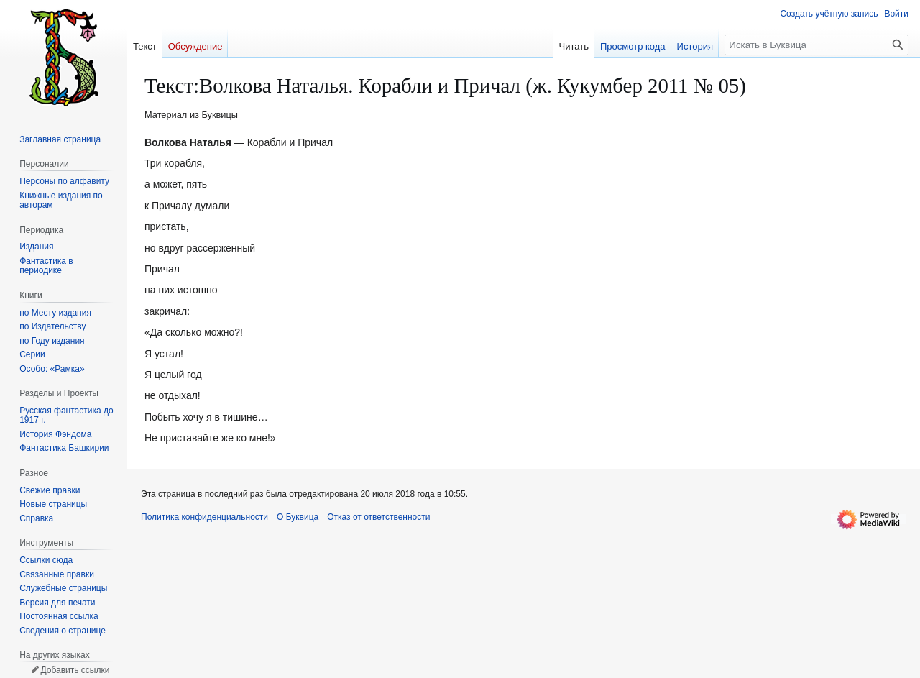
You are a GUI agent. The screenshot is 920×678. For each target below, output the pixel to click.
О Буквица (297, 517)
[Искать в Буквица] (816, 45)
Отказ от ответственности (378, 517)
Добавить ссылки (74, 670)
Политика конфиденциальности (204, 517)
